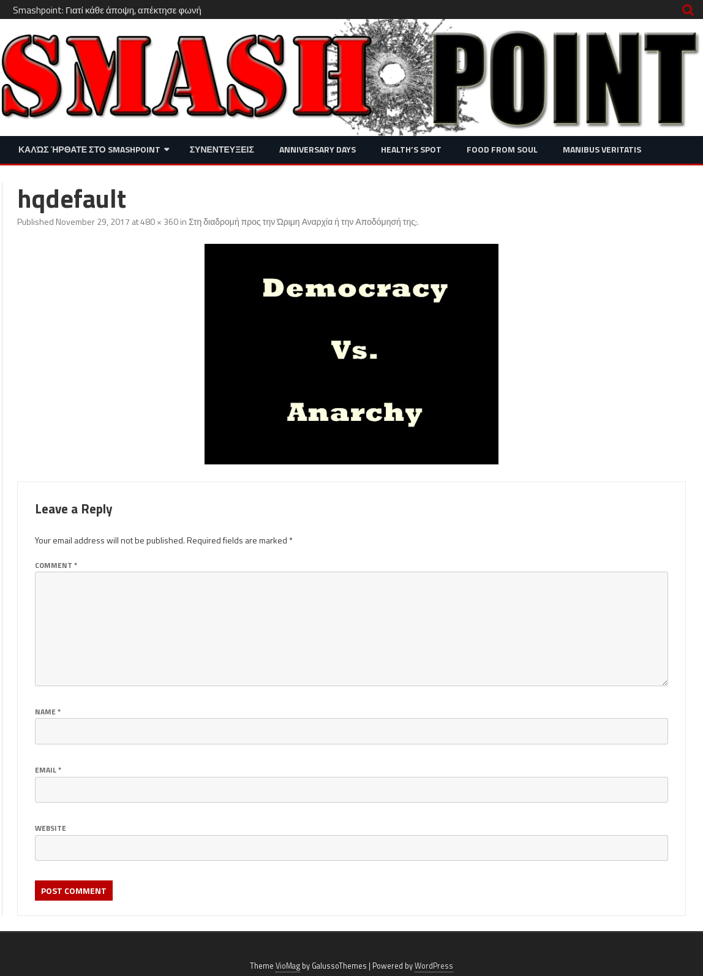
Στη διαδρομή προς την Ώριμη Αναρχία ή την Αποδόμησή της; (303, 221)
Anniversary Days (317, 149)
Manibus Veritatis (602, 149)
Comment (56, 565)
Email (48, 770)
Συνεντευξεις (222, 149)
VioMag (288, 966)
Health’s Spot (411, 149)
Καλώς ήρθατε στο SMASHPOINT (89, 149)
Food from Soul (502, 149)
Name (48, 711)
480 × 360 (159, 221)
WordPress (434, 966)
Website (50, 828)
